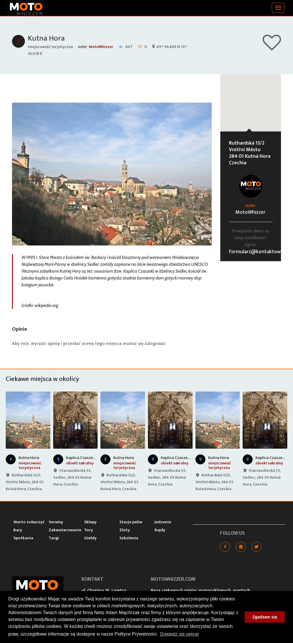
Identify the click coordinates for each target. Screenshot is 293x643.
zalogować (155, 343)
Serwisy (56, 521)
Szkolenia (128, 537)
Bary (17, 529)
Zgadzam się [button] (264, 617)
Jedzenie (163, 521)
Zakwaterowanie (65, 529)
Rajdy (160, 529)
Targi (54, 537)
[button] (250, 97)
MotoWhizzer (101, 46)
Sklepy (90, 521)
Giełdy (90, 537)
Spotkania (23, 537)
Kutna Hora (47, 38)
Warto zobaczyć (29, 521)
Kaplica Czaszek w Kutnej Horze (94, 457)
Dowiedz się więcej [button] (179, 634)
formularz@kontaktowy (256, 251)
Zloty (124, 529)
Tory (88, 529)
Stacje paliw (130, 521)
